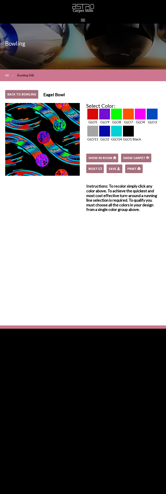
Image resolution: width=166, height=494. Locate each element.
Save (114, 169)
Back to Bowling (21, 94)
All (7, 75)
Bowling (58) (25, 75)
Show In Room (102, 158)
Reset (95, 169)
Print (133, 169)
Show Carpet (136, 158)
